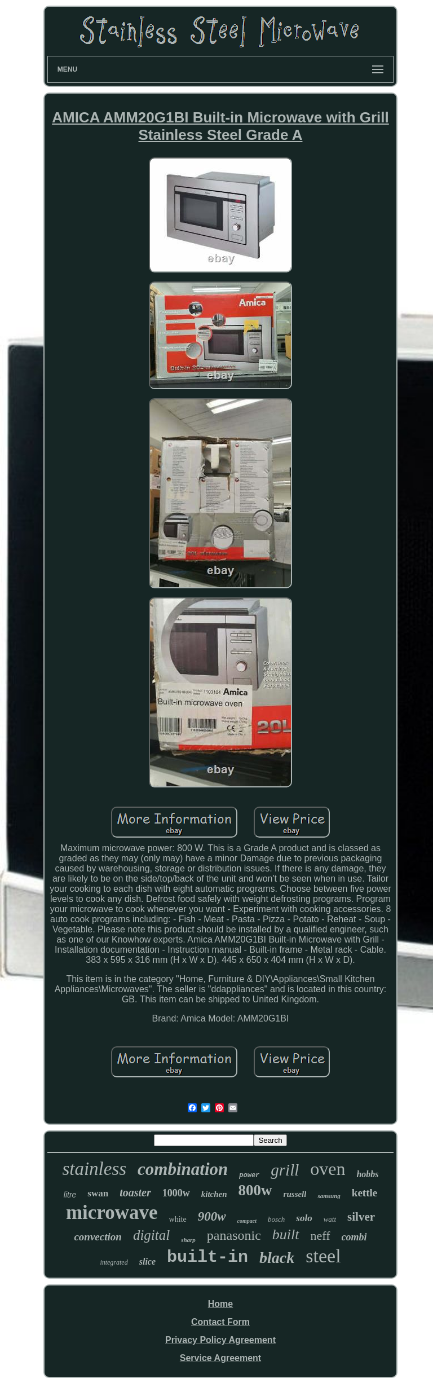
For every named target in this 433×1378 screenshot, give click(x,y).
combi (354, 1237)
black (276, 1257)
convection (97, 1237)
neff (320, 1236)
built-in (207, 1257)
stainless (94, 1169)
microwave (112, 1212)
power (249, 1175)
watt (330, 1219)
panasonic (234, 1235)
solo (304, 1218)
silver (361, 1216)
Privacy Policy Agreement (220, 1340)
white (178, 1219)
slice (147, 1261)
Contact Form (220, 1322)
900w (212, 1216)
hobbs (367, 1174)
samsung (328, 1195)
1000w (176, 1193)
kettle (364, 1193)
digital (151, 1235)
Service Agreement (220, 1358)
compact (247, 1221)
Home (220, 1304)
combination (183, 1169)
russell (295, 1194)
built (285, 1234)
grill (285, 1170)
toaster (135, 1192)
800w (255, 1190)
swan (97, 1193)
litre (70, 1194)
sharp (188, 1239)
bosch (276, 1219)
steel (323, 1255)
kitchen (214, 1194)
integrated (113, 1262)
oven (327, 1169)
